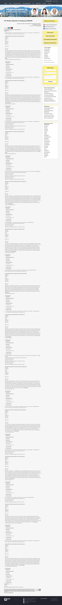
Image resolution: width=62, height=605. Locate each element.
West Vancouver (47, 152)
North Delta (46, 138)
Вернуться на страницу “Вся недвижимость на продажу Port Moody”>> (29, 23)
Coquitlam (46, 55)
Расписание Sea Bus (48, 98)
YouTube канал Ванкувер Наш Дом (50, 24)
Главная (5, 3)
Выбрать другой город (48, 60)
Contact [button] (15, 29)
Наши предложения (17, 3)
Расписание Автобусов (48, 93)
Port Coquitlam (47, 144)
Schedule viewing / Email (10, 64)
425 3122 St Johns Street (15, 409)
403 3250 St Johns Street (15, 181)
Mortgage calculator (9, 69)
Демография (38, 3)
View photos (8, 62)
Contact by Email (8, 75)
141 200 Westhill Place (14, 80)
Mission (45, 156)
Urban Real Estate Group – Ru (49, 26)
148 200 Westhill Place (14, 131)
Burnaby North (47, 52)
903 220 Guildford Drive (16, 273)
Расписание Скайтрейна (49, 95)
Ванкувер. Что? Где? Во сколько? (49, 28)
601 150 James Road (15, 504)
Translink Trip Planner (48, 89)
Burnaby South (47, 50)
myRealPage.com (10, 592)
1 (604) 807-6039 (8, 73)
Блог (33, 3)
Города (10, 3)
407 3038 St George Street (16, 366)
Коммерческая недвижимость (50, 42)
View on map (8, 67)
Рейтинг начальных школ (49, 116)
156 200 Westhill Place (14, 229)
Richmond (46, 53)
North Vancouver (47, 58)
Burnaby (45, 127)
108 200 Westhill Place (14, 36)
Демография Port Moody (37, 24)
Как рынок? (44, 3)
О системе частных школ (49, 114)
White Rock (46, 153)
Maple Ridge (46, 135)
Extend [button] (11, 29)
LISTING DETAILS (8, 61)
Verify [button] (13, 29)
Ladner (45, 132)
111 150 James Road (15, 314)
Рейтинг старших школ (48, 118)
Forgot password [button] (7, 29)
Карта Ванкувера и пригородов (49, 62)
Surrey (45, 149)
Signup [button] (18, 29)
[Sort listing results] (7, 30)
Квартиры (39, 25)
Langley (45, 133)
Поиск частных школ (48, 113)
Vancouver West (47, 49)
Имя (45, 70)
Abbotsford (46, 155)
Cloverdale (46, 129)
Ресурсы (49, 3)
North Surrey (46, 139)
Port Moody (46, 56)
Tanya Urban (26, 602)
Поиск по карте (50, 32)
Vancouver (46, 126)
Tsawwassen (46, 150)
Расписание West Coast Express (50, 96)
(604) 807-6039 (49, 2)
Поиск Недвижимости (26, 3)
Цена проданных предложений (50, 39)
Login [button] (20, 29)
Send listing (7, 110)
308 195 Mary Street (15, 456)
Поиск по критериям (50, 35)
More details (8, 102)
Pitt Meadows (46, 143)
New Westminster (47, 136)
